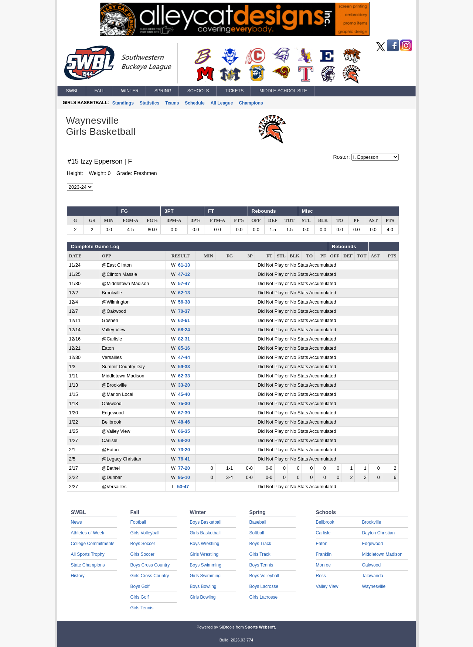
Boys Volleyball (264, 575)
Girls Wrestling (204, 554)
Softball (256, 532)
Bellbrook (325, 522)
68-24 (184, 329)
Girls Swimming (205, 575)
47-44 (184, 357)
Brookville (371, 522)
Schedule (194, 103)
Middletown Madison (382, 554)
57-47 (184, 283)
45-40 (184, 394)
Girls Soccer (142, 554)
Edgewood (372, 543)
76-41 (184, 459)
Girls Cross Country (149, 575)
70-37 (184, 311)
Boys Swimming (205, 565)
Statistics (149, 103)
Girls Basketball (205, 532)
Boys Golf (140, 586)
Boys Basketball (205, 522)
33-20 (184, 385)
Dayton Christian (378, 532)
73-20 (184, 449)
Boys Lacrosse (264, 586)
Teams (172, 103)
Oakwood (371, 565)
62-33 (184, 376)
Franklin (324, 554)
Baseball (257, 522)
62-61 (184, 320)
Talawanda (372, 575)
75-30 (184, 403)
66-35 (184, 431)
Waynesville (374, 586)
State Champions (88, 565)
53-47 (183, 486)
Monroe (323, 565)
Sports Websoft (260, 627)
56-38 (184, 302)
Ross (321, 575)
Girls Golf (139, 597)
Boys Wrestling (205, 543)
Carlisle (323, 532)
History (78, 575)
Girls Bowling (203, 597)
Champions (251, 103)
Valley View (327, 586)
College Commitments (93, 543)
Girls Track (259, 554)
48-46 (184, 422)
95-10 (184, 477)
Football (138, 522)
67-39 (184, 412)
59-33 (184, 366)
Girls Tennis (141, 607)
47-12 (184, 274)
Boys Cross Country (150, 565)
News (76, 522)
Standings (123, 103)
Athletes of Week (88, 532)
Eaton (321, 543)
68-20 (184, 440)
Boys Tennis (261, 565)
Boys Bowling (203, 586)
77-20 (184, 468)
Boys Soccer (142, 543)
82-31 (184, 339)
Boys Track (260, 543)
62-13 (184, 292)
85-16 (184, 348)
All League (222, 103)
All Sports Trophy (88, 554)
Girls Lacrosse (263, 597)
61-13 (184, 265)
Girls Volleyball (145, 532)
